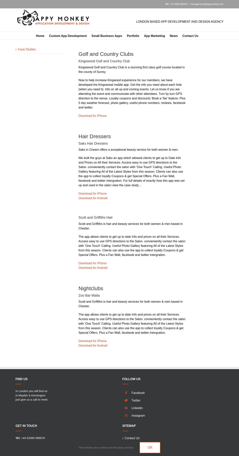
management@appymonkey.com (206, 4)
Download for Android (92, 198)
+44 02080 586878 (30, 438)
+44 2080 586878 (176, 4)
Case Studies (27, 49)
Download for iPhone (92, 115)
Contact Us (132, 438)
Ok (149, 447)
